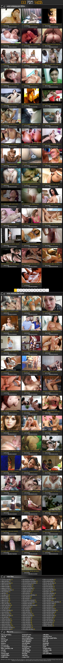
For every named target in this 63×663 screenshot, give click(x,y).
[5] (6, 605)
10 (40, 290)
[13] (28, 589)
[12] (6, 624)
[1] (6, 586)
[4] (6, 584)
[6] (5, 595)
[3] (6, 579)
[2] (6, 581)
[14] (7, 625)
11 (44, 290)
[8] (27, 622)
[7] (5, 617)
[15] (48, 600)
